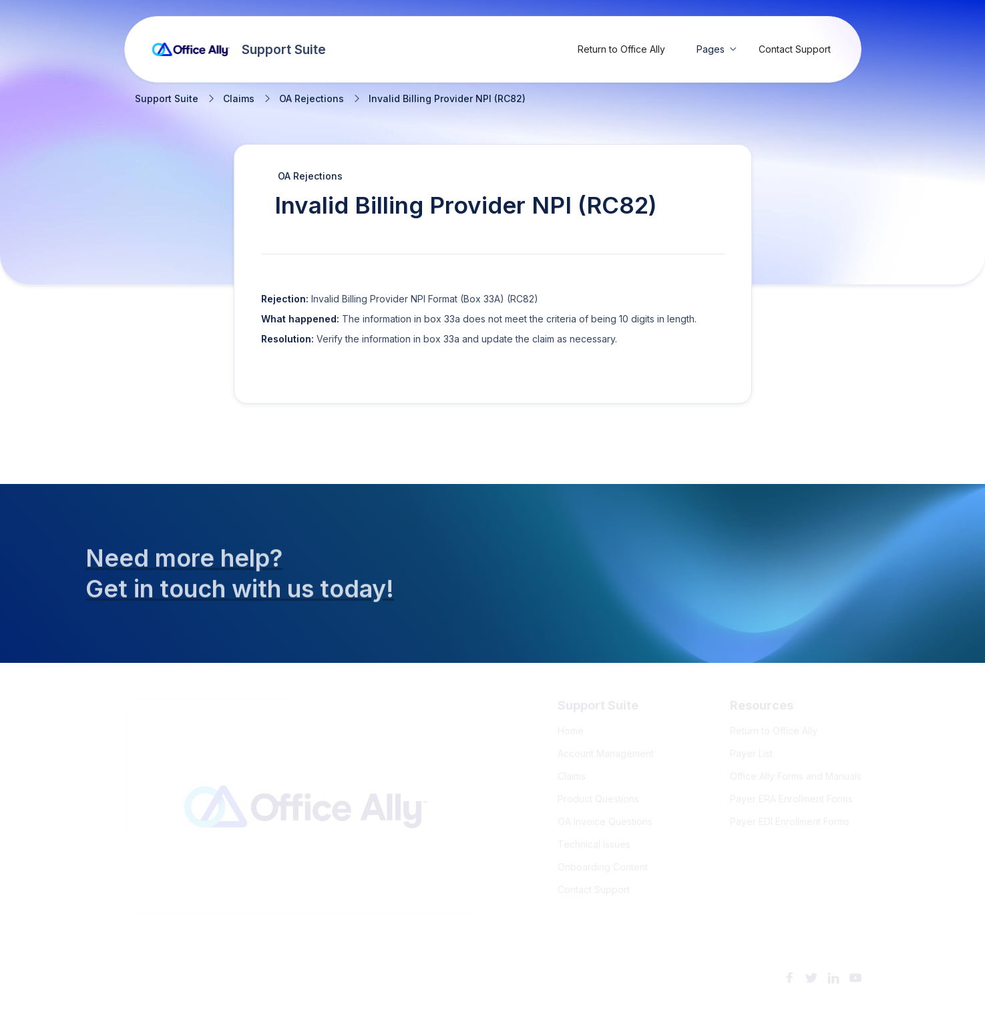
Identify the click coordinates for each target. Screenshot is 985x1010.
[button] (717, 49)
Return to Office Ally (621, 49)
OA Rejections (311, 98)
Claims (238, 98)
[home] (239, 49)
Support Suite (166, 98)
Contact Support (795, 49)
